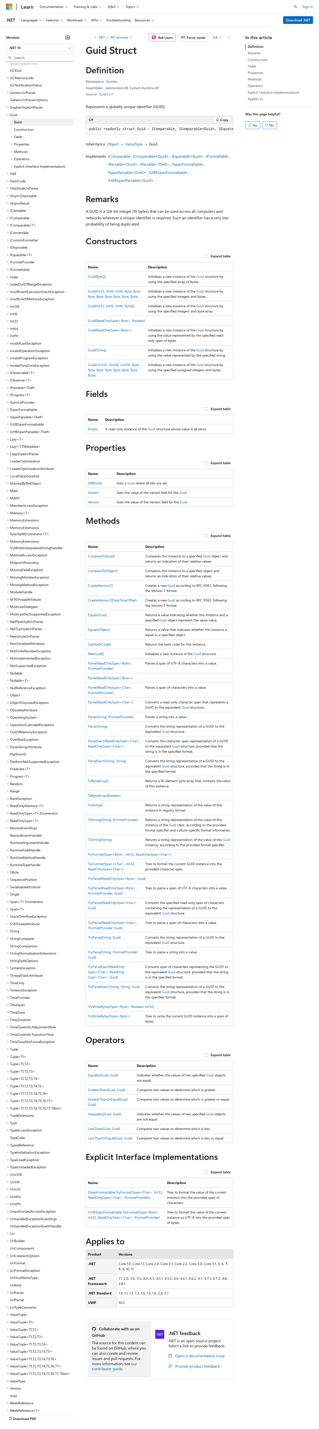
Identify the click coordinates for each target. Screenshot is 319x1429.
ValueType (134, 144)
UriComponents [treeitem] (22, 1205)
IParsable (116, 164)
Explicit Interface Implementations (273, 92)
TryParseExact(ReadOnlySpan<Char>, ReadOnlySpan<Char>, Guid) (106, 971)
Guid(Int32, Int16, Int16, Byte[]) (111, 305)
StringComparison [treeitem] (24, 902)
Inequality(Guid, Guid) (104, 1114)
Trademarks (206, 1414)
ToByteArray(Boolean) (104, 795)
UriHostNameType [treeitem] (24, 1234)
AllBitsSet (95, 483)
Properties (255, 72)
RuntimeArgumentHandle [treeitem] (29, 799)
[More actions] (229, 37)
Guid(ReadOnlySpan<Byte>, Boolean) (116, 320)
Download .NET (298, 20)
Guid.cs (104, 94)
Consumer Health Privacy (143, 1414)
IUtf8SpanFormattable (168, 172)
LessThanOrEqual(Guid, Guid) (110, 1138)
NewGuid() (96, 653)
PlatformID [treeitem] (18, 710)
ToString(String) (100, 839)
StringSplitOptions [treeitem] (24, 917)
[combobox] (40, 48)
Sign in (308, 6)
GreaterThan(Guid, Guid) (106, 1089)
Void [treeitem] (13, 1352)
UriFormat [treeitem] (17, 1219)
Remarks (254, 53)
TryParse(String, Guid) (104, 937)
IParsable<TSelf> (154, 164)
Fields (252, 66)
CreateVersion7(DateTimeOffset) (112, 600)
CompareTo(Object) (103, 570)
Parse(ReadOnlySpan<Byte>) (110, 678)
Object (113, 144)
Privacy (108, 1414)
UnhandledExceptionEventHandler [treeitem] (36, 1182)
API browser (119, 37)
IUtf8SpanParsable (124, 180)
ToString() (95, 805)
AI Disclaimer (16, 1414)
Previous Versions (45, 1414)
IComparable (119, 156)
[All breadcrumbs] (90, 37)
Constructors (258, 59)
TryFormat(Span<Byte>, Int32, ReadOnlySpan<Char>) (129, 854)
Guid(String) (97, 350)
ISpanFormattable (187, 164)
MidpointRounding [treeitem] (24, 519)
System (111, 81)
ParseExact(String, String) (107, 760)
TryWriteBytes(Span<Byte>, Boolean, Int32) (121, 1006)
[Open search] (296, 6)
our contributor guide (114, 1366)
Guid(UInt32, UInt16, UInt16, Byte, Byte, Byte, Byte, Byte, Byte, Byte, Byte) (114, 369)
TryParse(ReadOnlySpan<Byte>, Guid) (117, 878)
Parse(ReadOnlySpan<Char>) (110, 702)
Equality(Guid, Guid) (103, 1075)
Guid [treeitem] (17, 78)
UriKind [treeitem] (15, 1241)
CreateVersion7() (100, 585)
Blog (68, 1414)
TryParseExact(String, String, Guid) (114, 986)
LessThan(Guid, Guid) (104, 1128)
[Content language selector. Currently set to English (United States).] (29, 1402)
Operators (255, 85)
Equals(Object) (99, 629)
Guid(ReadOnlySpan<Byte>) (109, 330)
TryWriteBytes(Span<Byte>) (109, 1016)
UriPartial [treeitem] (17, 1256)
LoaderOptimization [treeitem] (25, 417)
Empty (93, 429)
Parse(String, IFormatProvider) (111, 716)
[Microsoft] (9, 6)
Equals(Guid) (97, 614)
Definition (255, 46)
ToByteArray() (98, 780)
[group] (159, 129)
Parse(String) (97, 726)
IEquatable (181, 156)
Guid (162, 156)
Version (93, 502)
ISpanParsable (120, 172)
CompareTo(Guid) (101, 556)
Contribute (89, 1414)
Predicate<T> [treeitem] (20, 725)
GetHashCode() (99, 644)
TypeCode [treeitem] (17, 1094)
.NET (101, 37)
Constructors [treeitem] (24, 86)
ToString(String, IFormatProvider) (113, 819)
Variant (93, 492)
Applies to (255, 98)
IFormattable (217, 156)
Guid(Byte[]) (97, 276)
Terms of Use (182, 1414)
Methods (254, 79)
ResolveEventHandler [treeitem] (26, 792)
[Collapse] (67, 37)
